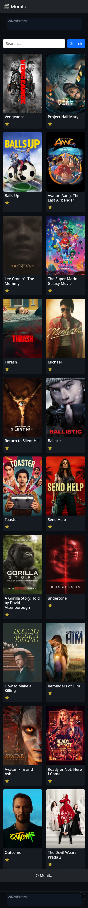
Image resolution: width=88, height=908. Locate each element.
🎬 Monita (15, 6)
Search (76, 43)
